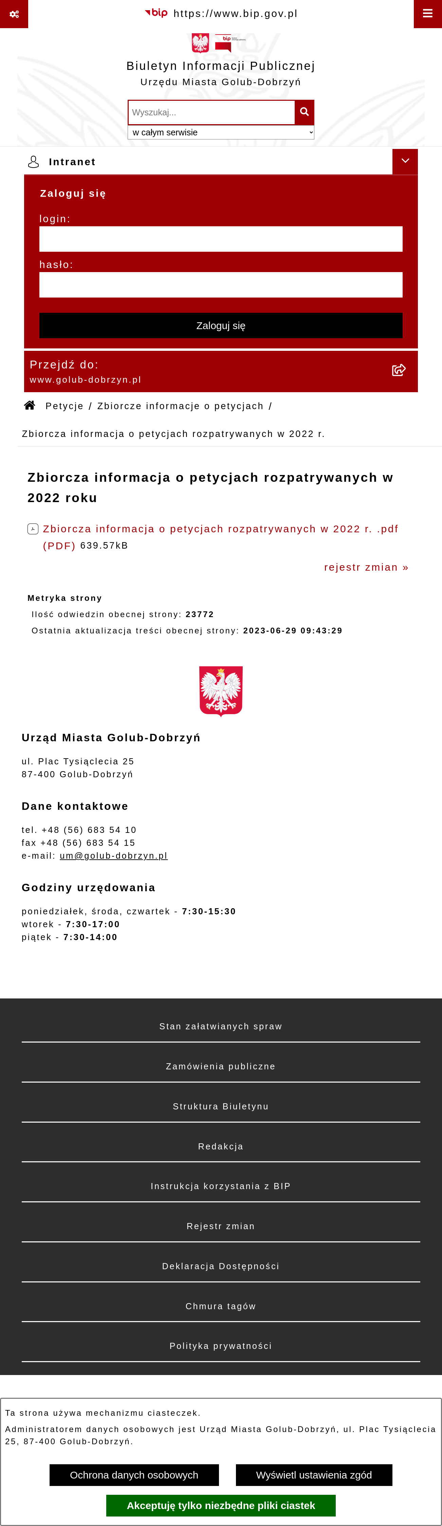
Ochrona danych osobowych (134, 1475)
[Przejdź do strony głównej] (220, 63)
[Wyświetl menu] (428, 14)
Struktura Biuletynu (221, 1106)
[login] (221, 239)
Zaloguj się (220, 325)
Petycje (64, 406)
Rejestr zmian (221, 1226)
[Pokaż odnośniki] (14, 14)
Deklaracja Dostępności (221, 1266)
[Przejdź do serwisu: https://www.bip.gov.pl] (221, 13)
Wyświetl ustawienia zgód (314, 1475)
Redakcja (221, 1146)
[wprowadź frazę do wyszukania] (212, 112)
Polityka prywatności (220, 1346)
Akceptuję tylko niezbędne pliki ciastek (221, 1505)
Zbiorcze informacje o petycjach (180, 406)
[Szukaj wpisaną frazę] (305, 112)
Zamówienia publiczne (221, 1066)
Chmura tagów (220, 1306)
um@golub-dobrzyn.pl (114, 855)
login (53, 218)
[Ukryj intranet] (405, 161)
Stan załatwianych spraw (220, 1026)
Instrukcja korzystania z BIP (221, 1186)
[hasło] (221, 285)
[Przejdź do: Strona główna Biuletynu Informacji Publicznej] (30, 406)
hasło (54, 264)
